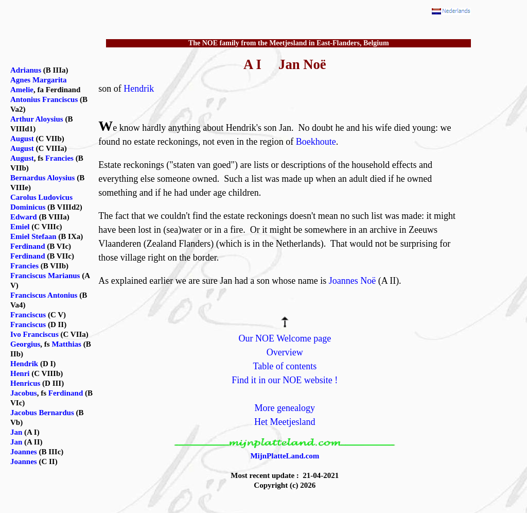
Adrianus (25, 70)
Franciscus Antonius (43, 295)
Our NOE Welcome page (284, 338)
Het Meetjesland (284, 422)
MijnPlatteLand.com (284, 456)
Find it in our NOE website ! (285, 380)
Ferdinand (27, 246)
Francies (59, 158)
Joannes (23, 452)
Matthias (66, 344)
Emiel (20, 227)
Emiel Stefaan (33, 236)
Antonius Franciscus (44, 99)
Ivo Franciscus (34, 334)
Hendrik (139, 88)
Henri (20, 373)
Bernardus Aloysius (42, 178)
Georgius (25, 344)
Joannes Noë (352, 281)
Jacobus (23, 393)
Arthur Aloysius (36, 119)
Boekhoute (316, 141)
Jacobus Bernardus (42, 412)
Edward (23, 217)
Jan (16, 432)
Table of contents (285, 366)
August (22, 138)
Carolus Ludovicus (41, 197)
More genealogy (285, 408)
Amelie (21, 90)
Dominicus (27, 207)
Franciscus (28, 315)
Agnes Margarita (38, 80)
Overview (285, 352)
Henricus (25, 383)
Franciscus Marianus (45, 275)
